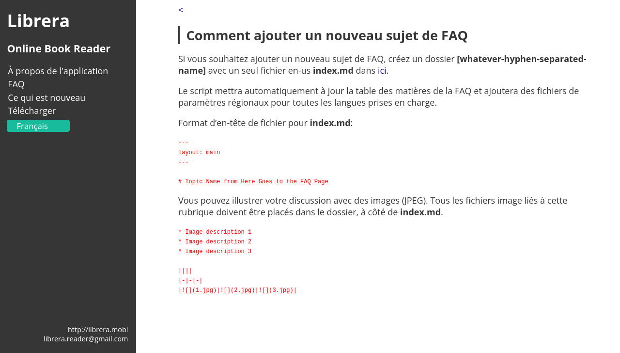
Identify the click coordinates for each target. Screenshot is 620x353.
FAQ (16, 84)
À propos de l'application (58, 71)
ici (382, 70)
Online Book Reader (58, 48)
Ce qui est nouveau (46, 97)
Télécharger (32, 110)
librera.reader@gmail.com (86, 338)
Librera (38, 20)
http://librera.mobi (98, 329)
